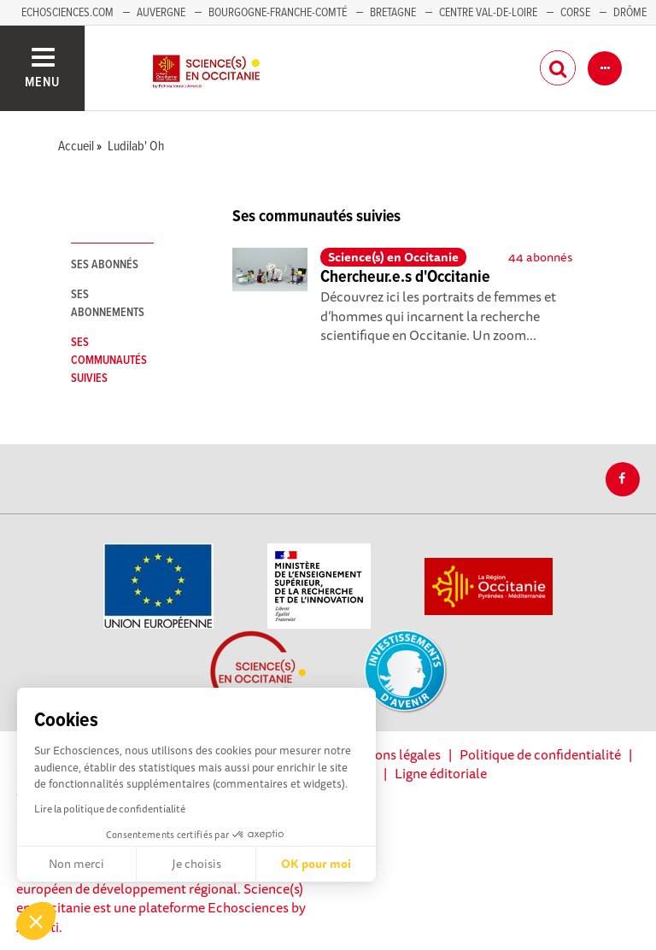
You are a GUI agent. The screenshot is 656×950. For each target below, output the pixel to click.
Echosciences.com (67, 13)
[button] (35, 920)
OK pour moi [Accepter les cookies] (316, 863)
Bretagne (393, 13)
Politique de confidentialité (540, 754)
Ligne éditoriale (441, 773)
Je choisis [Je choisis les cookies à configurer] (196, 863)
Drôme (630, 13)
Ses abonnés (104, 265)
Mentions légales (390, 754)
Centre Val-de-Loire (488, 13)
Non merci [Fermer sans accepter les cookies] (76, 863)
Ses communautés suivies (109, 360)
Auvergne (161, 13)
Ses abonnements (107, 303)
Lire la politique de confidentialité (109, 808)
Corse (575, 13)
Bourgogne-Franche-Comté (277, 13)
